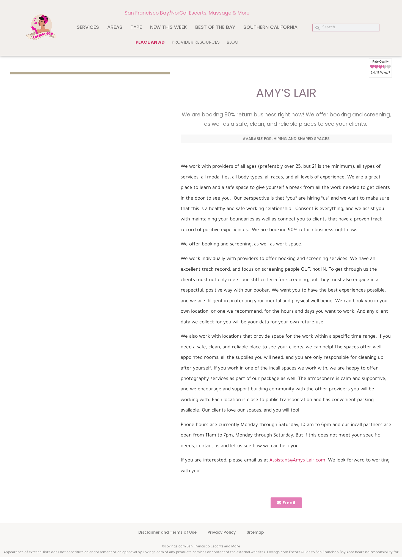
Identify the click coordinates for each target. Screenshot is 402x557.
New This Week (168, 27)
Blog (232, 42)
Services (88, 27)
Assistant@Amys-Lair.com (297, 460)
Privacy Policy (222, 532)
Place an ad (150, 42)
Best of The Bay (215, 27)
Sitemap (255, 532)
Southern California (270, 27)
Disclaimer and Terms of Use (167, 532)
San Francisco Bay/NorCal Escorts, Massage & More (187, 13)
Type (136, 27)
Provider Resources (196, 42)
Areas (114, 27)
